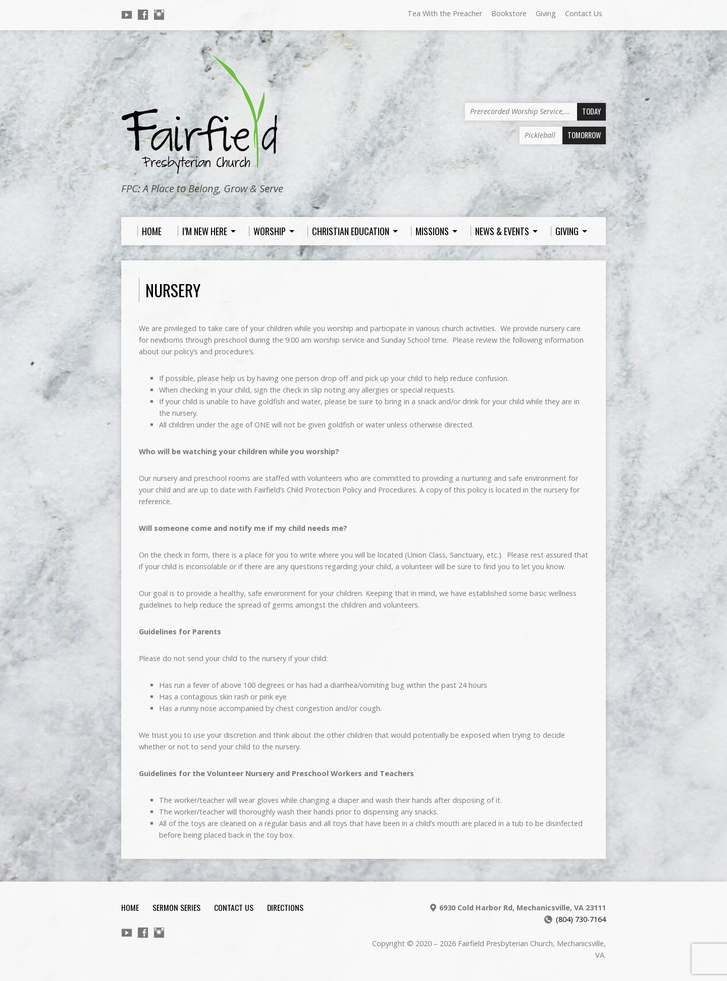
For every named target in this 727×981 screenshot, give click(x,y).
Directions (285, 907)
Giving (546, 13)
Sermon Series (176, 907)
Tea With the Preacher (444, 13)
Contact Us (583, 13)
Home (130, 907)
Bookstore (509, 13)
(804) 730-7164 (581, 919)
